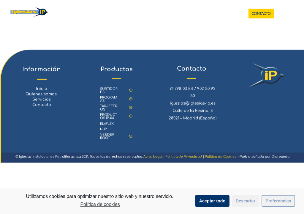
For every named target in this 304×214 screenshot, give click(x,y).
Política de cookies (100, 204)
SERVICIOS (168, 14)
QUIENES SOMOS (199, 14)
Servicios (41, 103)
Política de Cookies (220, 160)
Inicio (41, 92)
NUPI (103, 132)
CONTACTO (260, 14)
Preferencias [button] (278, 201)
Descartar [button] (245, 201)
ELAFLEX (107, 127)
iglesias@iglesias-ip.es (193, 107)
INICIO (111, 14)
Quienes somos (42, 97)
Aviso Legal (152, 160)
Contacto (41, 108)
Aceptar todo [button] (212, 201)
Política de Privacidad (183, 160)
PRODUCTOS (134, 14)
